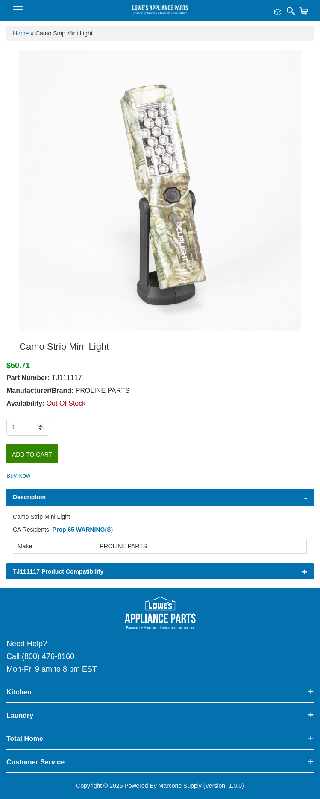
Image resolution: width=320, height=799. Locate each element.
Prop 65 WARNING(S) (83, 529)
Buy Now (18, 475)
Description (29, 497)
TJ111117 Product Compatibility (58, 571)
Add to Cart (32, 454)
